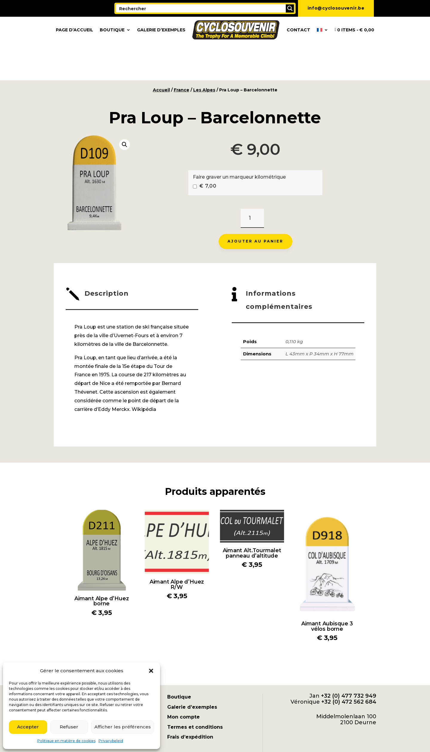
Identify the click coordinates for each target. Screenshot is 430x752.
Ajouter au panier (255, 204)
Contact (298, 30)
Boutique (112, 30)
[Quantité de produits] (252, 181)
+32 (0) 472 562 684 (348, 664)
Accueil (161, 52)
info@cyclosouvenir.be (336, 8)
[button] (151, 671)
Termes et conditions (195, 690)
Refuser (69, 727)
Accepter (28, 727)
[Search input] (201, 8)
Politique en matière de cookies (66, 741)
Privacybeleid (111, 741)
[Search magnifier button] (290, 8)
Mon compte (183, 679)
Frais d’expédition (190, 699)
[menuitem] (322, 30)
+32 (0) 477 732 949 (348, 658)
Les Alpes (204, 52)
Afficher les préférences (122, 727)
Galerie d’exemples (161, 30)
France (181, 52)
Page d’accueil (74, 30)
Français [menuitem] (257, 736)
